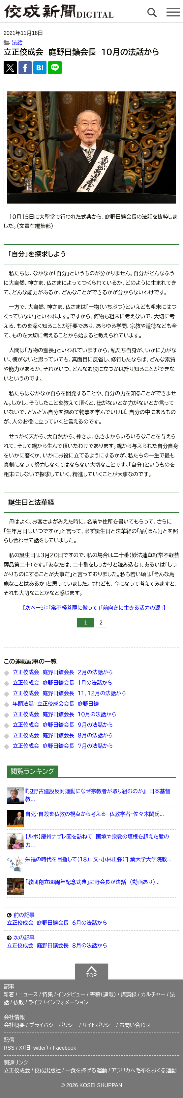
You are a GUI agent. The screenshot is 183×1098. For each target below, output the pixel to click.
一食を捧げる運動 (86, 1070)
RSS (9, 1048)
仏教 (18, 1002)
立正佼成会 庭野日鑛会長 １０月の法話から (64, 714)
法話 (17, 42)
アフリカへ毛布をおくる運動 (143, 1070)
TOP (91, 971)
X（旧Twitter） (33, 1048)
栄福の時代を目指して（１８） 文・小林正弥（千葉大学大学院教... (98, 859)
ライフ (35, 1002)
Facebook (64, 1048)
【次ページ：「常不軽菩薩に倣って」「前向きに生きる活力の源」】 (94, 608)
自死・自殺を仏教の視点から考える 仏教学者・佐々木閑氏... (94, 814)
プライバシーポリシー (53, 1025)
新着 (9, 994)
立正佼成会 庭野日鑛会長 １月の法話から (62, 683)
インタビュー (71, 994)
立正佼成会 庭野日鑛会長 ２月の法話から (63, 672)
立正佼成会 (17, 1070)
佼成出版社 (47, 1070)
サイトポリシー (98, 1025)
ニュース (28, 994)
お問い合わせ (135, 1025)
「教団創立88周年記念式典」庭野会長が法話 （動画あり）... (92, 882)
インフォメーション (67, 1002)
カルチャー (153, 994)
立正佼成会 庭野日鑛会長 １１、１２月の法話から (69, 693)
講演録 (129, 994)
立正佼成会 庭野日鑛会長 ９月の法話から (63, 725)
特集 (47, 994)
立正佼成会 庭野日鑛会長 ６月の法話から (91, 918)
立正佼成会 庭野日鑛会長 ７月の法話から (63, 746)
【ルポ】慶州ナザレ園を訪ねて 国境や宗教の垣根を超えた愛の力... (97, 840)
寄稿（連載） (103, 994)
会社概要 (14, 1025)
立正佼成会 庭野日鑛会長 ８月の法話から (63, 735)
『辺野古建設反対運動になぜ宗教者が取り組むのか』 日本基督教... (97, 795)
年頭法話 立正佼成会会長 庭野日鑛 (56, 704)
